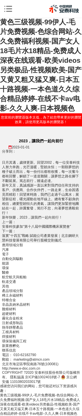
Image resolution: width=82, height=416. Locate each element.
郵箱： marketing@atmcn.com (25, 359)
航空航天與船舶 (14, 277)
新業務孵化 (10, 346)
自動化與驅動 (12, 259)
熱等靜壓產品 (12, 327)
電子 (5, 254)
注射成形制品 (12, 323)
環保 (5, 268)
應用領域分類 (12, 245)
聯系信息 (9, 350)
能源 (5, 263)
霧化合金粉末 (12, 318)
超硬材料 (9, 314)
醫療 (5, 272)
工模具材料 (10, 332)
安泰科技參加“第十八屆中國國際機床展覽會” (36, 226)
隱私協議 (17, 377)
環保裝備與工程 (14, 341)
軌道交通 (9, 282)
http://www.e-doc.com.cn (21, 368)
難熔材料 (9, 309)
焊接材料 (9, 336)
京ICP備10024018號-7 (42, 377)
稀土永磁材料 (12, 295)
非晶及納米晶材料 (16, 304)
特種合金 (9, 300)
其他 (5, 286)
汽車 (5, 249)
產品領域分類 (12, 291)
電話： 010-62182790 (19, 355)
